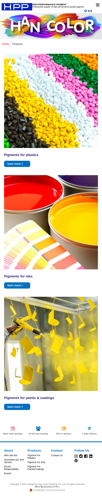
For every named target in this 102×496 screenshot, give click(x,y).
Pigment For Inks (36, 462)
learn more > (15, 163)
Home (5, 44)
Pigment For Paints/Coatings (36, 467)
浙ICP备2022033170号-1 (47, 487)
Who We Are (10, 455)
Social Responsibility (11, 467)
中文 (88, 10)
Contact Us (57, 455)
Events (7, 473)
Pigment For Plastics (34, 456)
